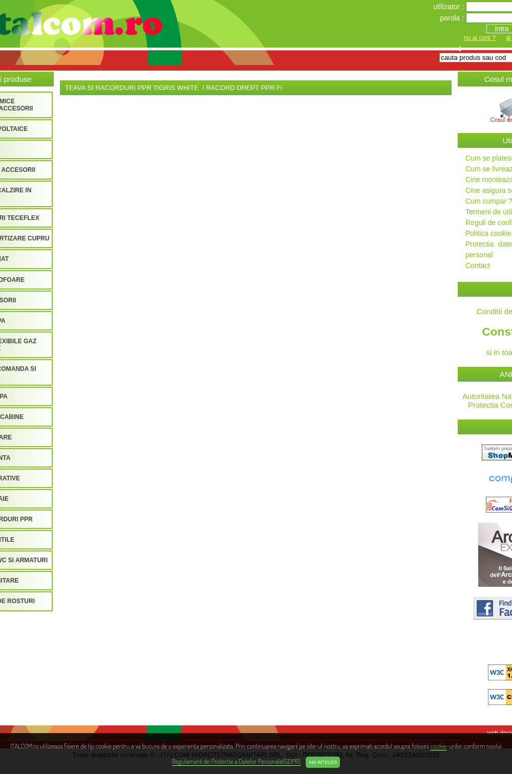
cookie (438, 745)
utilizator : (449, 7)
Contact (477, 265)
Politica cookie (488, 233)
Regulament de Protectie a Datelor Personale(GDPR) (236, 761)
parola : (453, 18)
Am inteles (323, 762)
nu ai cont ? (480, 37)
